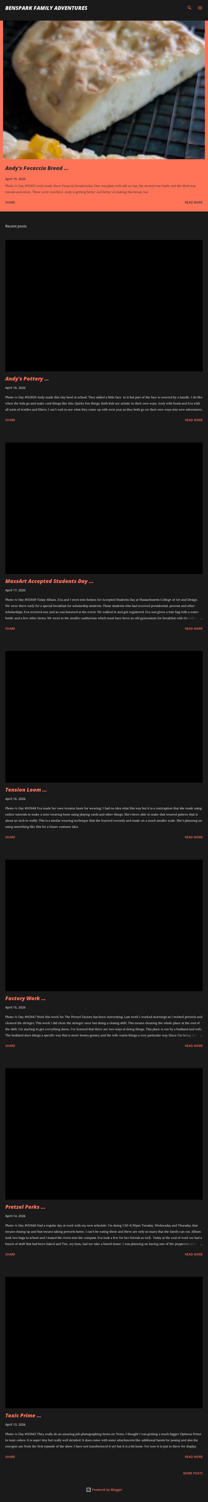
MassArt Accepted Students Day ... (49, 581)
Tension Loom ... (26, 789)
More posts (193, 1473)
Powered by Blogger (104, 1490)
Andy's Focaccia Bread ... (36, 168)
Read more (194, 202)
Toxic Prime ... (23, 1415)
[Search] (189, 8)
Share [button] (10, 202)
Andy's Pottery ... (27, 378)
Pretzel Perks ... (25, 1206)
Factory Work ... (25, 998)
